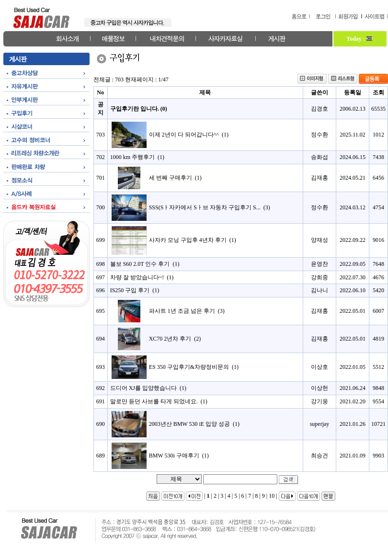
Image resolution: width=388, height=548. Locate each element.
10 (271, 495)
